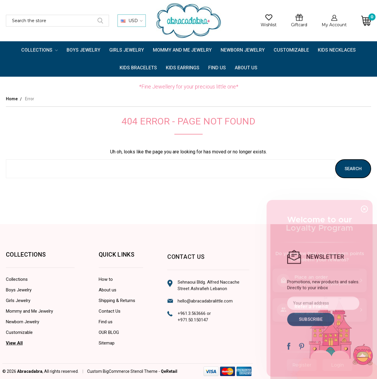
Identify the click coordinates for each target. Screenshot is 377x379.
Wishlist (269, 24)
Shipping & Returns (117, 319)
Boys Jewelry (83, 50)
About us (107, 309)
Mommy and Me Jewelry (182, 50)
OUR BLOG (109, 351)
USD (132, 20)
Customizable (291, 50)
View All (14, 347)
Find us (106, 341)
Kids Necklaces (337, 50)
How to (106, 298)
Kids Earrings (182, 67)
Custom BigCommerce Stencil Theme (122, 375)
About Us (246, 67)
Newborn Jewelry (243, 50)
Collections (39, 50)
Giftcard (299, 24)
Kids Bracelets (138, 67)
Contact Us (109, 330)
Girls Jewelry (126, 50)
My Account (334, 24)
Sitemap (107, 362)
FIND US (217, 67)
